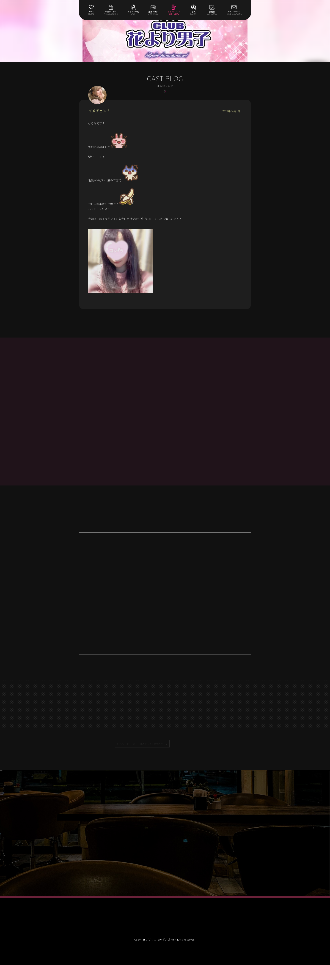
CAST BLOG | (140, 743)
